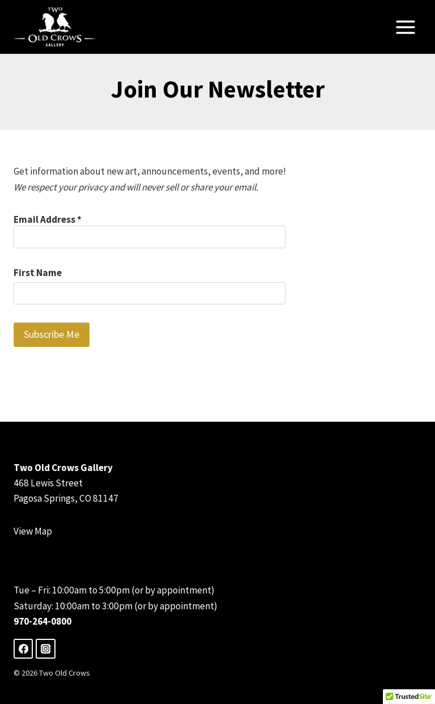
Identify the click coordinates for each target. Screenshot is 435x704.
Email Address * (149, 230)
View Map (33, 531)
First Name (38, 272)
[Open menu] (405, 26)
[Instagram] (45, 648)
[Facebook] (23, 648)
